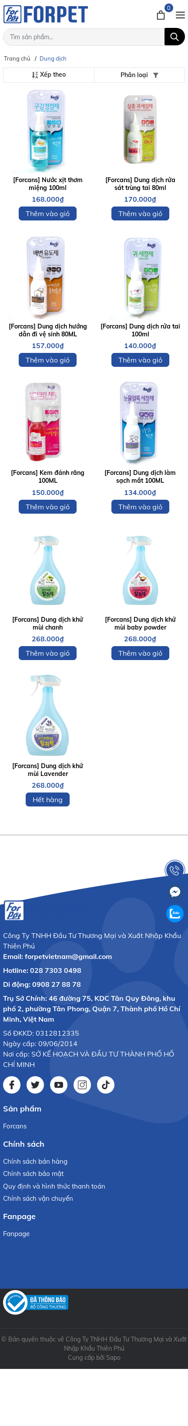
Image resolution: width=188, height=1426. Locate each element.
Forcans (15, 1126)
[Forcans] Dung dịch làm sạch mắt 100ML (140, 476)
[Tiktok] (105, 1085)
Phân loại (139, 75)
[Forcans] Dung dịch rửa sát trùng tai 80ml (140, 184)
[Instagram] (82, 1085)
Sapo (113, 1358)
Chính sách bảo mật (33, 1173)
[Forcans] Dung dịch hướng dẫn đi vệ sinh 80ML (48, 330)
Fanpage (16, 1234)
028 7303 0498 (55, 970)
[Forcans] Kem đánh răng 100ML (47, 476)
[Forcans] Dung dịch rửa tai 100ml (140, 330)
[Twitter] (35, 1085)
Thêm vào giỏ (48, 213)
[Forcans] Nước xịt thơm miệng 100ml (48, 184)
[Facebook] (11, 1085)
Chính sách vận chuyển (38, 1198)
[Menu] (180, 14)
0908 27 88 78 (56, 984)
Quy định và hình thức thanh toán (54, 1186)
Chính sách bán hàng (35, 1161)
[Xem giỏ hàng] (161, 14)
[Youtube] (58, 1085)
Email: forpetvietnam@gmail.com (57, 956)
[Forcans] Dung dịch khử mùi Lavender (47, 770)
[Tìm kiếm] (174, 36)
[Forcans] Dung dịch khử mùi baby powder (140, 623)
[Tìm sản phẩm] (94, 37)
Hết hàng (48, 799)
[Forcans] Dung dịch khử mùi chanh (47, 623)
